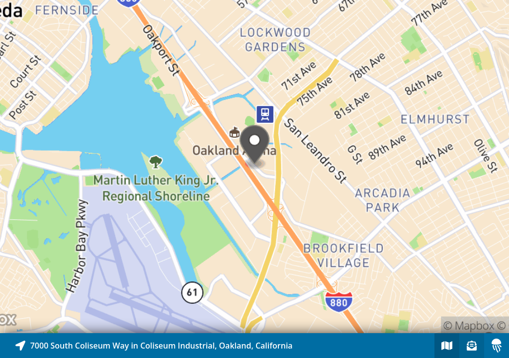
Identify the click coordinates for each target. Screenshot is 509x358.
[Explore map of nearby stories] (254, 166)
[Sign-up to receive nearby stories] (471, 345)
